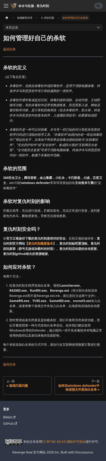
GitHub (10, 423)
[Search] (98, 6)
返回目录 (9, 49)
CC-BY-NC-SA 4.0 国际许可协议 (64, 441)
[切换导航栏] (6, 6)
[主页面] (7, 18)
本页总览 (12, 27)
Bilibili (9, 417)
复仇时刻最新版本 (40, 243)
